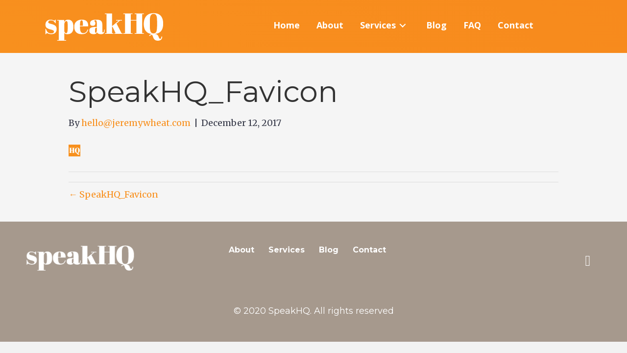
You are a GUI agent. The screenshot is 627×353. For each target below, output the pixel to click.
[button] (588, 261)
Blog (328, 249)
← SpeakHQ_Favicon (113, 194)
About (241, 249)
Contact (369, 249)
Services (286, 249)
